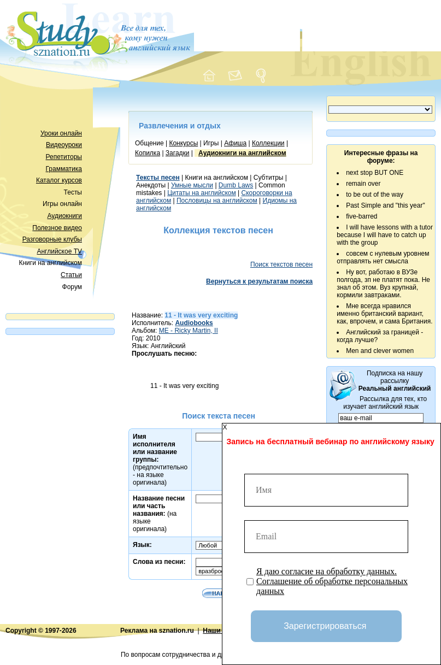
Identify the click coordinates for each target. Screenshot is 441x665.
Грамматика (64, 169)
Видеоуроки (64, 145)
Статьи (71, 275)
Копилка (147, 153)
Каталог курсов (59, 180)
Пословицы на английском (217, 200)
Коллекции (268, 143)
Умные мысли (192, 185)
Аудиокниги (64, 216)
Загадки (178, 153)
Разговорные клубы (52, 239)
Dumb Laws (236, 185)
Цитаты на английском (201, 193)
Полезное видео (57, 228)
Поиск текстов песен (281, 264)
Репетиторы (64, 157)
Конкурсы (183, 143)
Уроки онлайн (61, 133)
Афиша (235, 143)
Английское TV (59, 251)
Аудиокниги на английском (242, 153)
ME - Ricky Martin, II (188, 330)
